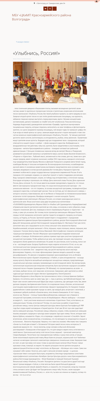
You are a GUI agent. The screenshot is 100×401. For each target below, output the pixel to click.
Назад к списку (22, 42)
